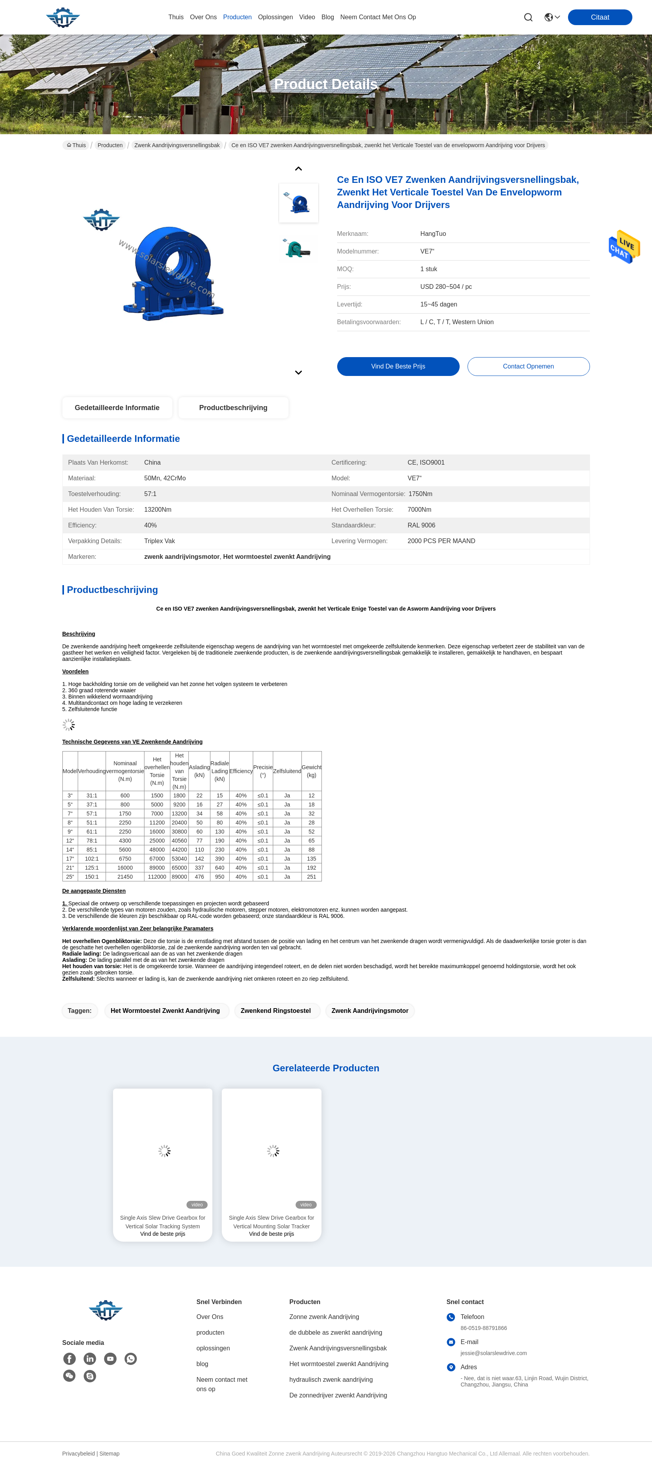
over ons (203, 17)
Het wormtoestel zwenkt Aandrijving (165, 1010)
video (307, 17)
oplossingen (275, 17)
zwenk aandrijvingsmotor (370, 1010)
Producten (110, 145)
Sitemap (109, 1453)
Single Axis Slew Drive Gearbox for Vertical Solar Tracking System (162, 1222)
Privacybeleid (78, 1453)
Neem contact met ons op (222, 1384)
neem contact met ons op (378, 17)
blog (327, 17)
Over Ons (210, 1316)
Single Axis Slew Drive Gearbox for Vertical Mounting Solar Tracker (271, 1222)
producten (237, 17)
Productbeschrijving (233, 408)
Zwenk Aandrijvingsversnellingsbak (177, 145)
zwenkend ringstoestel (276, 1010)
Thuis (176, 17)
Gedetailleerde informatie (117, 408)
